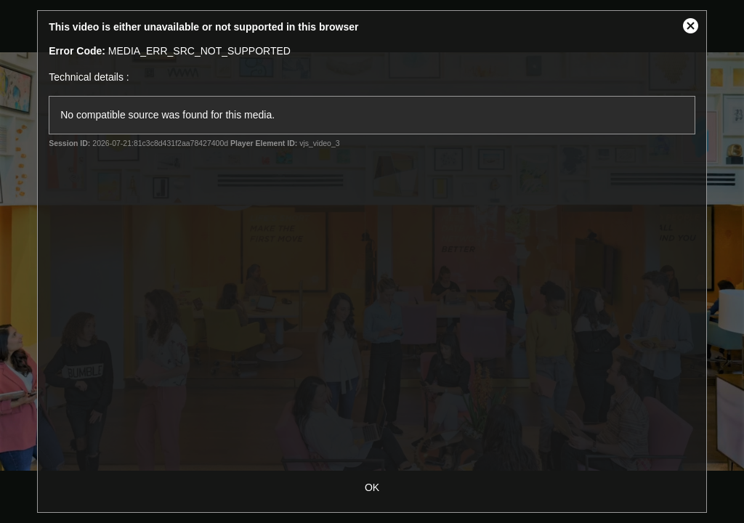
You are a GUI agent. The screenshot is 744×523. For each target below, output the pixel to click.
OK (372, 487)
